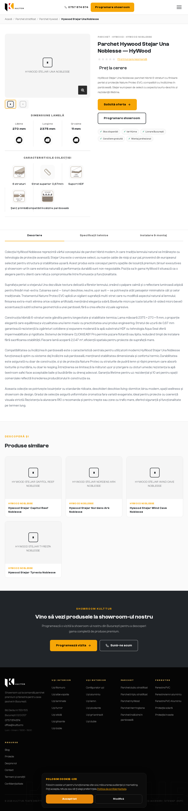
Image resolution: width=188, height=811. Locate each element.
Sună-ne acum (119, 645)
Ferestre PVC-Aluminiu (168, 701)
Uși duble (57, 728)
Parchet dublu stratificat (134, 687)
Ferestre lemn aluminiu (168, 694)
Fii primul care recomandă (132, 59)
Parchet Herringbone (133, 707)
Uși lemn (91, 701)
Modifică (118, 798)
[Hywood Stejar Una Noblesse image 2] (23, 104)
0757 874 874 (76, 7)
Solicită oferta (117, 104)
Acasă (8, 19)
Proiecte (9, 756)
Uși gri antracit (94, 714)
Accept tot (69, 798)
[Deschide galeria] (82, 90)
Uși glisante (58, 721)
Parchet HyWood (130, 701)
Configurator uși (95, 687)
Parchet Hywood (48, 19)
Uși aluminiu (93, 694)
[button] (47, 66)
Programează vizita (73, 645)
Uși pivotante (93, 707)
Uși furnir (57, 707)
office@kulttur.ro (14, 725)
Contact (9, 769)
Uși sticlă (57, 714)
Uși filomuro (58, 687)
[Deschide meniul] (179, 7)
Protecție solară (164, 707)
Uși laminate (59, 701)
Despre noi (11, 763)
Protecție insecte (164, 714)
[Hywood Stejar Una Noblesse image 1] (10, 104)
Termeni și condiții (15, 776)
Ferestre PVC (162, 687)
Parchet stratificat (26, 19)
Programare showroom (112, 7)
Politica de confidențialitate (111, 788)
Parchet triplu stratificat (134, 694)
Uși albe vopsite (60, 694)
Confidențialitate (14, 783)
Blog (7, 749)
